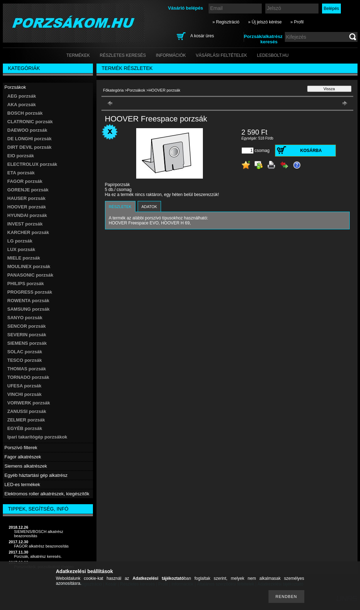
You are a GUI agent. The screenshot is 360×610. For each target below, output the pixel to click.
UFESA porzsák (24, 385)
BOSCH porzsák (25, 113)
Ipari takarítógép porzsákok (37, 437)
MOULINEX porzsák (28, 266)
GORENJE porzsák (28, 189)
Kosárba (311, 150)
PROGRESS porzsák (29, 292)
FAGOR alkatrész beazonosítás (41, 546)
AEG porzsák (21, 96)
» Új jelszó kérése (265, 22)
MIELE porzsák (23, 258)
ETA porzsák (21, 172)
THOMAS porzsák (26, 368)
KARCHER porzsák (28, 232)
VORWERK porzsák (28, 402)
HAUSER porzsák (26, 198)
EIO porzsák (20, 155)
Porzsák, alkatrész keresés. (38, 556)
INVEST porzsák (25, 224)
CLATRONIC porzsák (30, 121)
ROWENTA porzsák (28, 300)
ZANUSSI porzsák (26, 411)
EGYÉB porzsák (24, 428)
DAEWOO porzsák (27, 130)
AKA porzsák (21, 104)
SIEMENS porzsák (27, 343)
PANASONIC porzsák (30, 275)
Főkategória (113, 90)
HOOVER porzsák (26, 206)
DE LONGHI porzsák (29, 138)
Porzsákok (136, 90)
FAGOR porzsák (25, 181)
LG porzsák (20, 241)
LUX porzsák (21, 249)
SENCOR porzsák (26, 326)
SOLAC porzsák (24, 351)
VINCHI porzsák (24, 394)
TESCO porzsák (24, 360)
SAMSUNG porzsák (28, 309)
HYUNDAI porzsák (27, 215)
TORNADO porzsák (28, 377)
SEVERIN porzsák (26, 334)
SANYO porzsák (25, 317)
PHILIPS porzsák (25, 283)
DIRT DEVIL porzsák (29, 147)
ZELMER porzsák (26, 420)
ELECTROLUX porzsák (32, 164)
